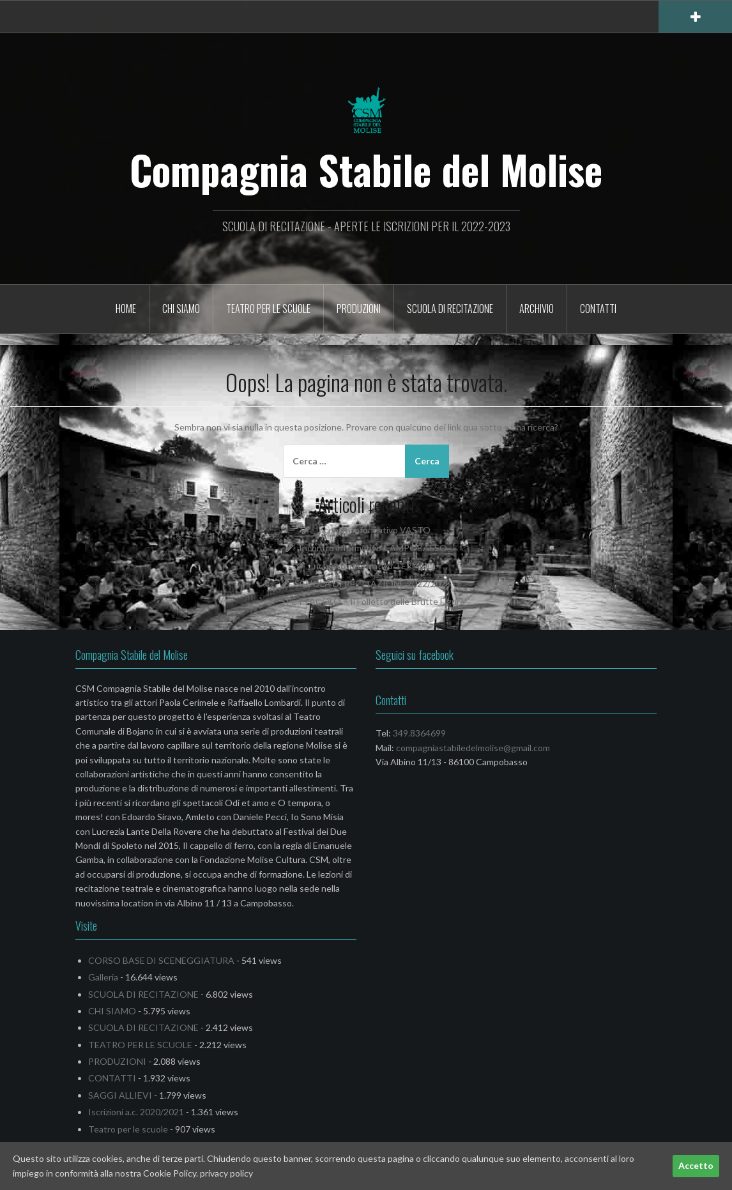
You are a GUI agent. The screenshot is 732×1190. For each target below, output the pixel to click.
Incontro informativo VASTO (373, 529)
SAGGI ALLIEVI (120, 1095)
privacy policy (226, 1173)
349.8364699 (419, 733)
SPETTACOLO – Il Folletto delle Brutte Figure (373, 601)
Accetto (695, 1165)
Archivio (536, 308)
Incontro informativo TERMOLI (372, 565)
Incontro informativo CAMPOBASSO (373, 547)
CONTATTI (598, 308)
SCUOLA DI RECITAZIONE (450, 308)
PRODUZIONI (359, 308)
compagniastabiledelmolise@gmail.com (473, 747)
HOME (126, 308)
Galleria (103, 977)
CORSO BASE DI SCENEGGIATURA (161, 960)
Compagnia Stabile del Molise (366, 169)
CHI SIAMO (181, 308)
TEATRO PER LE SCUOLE (268, 308)
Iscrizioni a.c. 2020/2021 (136, 1111)
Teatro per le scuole (128, 1129)
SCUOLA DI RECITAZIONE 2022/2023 (372, 583)
